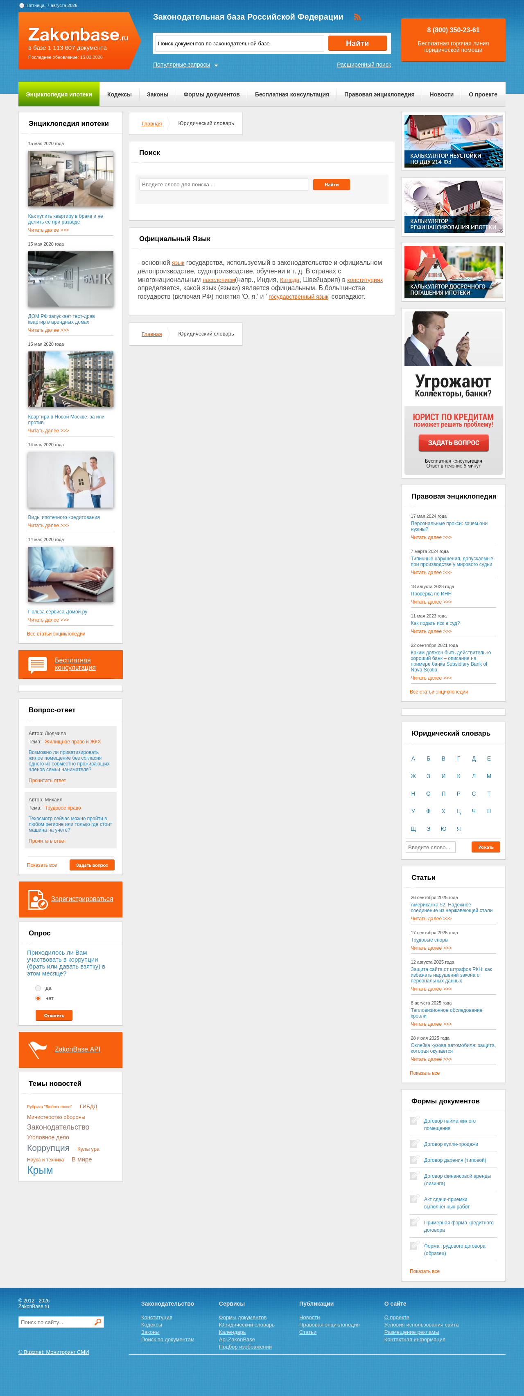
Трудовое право (63, 808)
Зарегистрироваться (82, 898)
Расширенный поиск (364, 64)
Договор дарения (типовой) (455, 1160)
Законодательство (58, 1127)
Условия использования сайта (421, 1325)
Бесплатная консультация (292, 94)
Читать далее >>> (48, 230)
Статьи (307, 1332)
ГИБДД (88, 1106)
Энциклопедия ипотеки (59, 94)
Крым (40, 1170)
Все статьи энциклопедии (56, 634)
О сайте (395, 1303)
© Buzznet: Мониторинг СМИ (53, 1352)
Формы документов (211, 94)
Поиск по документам (167, 1339)
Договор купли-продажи (451, 1144)
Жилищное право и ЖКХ (73, 742)
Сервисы (232, 1303)
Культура (88, 1149)
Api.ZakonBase (237, 1339)
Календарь (232, 1332)
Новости (442, 94)
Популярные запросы (181, 64)
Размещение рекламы (411, 1332)
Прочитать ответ (47, 780)
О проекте (483, 94)
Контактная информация (414, 1339)
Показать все (42, 865)
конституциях (365, 280)
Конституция (156, 1317)
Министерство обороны (56, 1117)
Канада (289, 280)
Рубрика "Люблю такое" (49, 1107)
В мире (82, 1159)
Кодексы (119, 94)
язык (178, 263)
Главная (152, 124)
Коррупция (48, 1147)
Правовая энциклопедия (379, 94)
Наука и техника (45, 1160)
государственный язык (298, 296)
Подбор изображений (245, 1347)
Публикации (316, 1303)
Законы (157, 94)
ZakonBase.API (77, 1049)
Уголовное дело (48, 1137)
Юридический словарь (247, 1325)
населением (219, 280)
